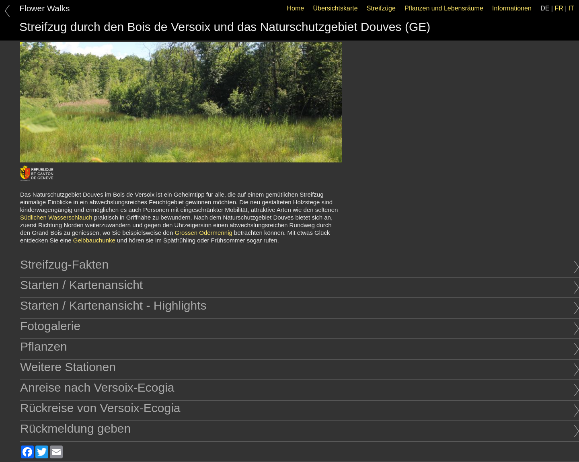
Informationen (512, 8)
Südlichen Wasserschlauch (56, 217)
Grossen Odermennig (203, 232)
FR (558, 8)
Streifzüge (381, 8)
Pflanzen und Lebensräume (443, 8)
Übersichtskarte (335, 8)
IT (571, 8)
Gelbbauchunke (94, 240)
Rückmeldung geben (299, 428)
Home (295, 8)
